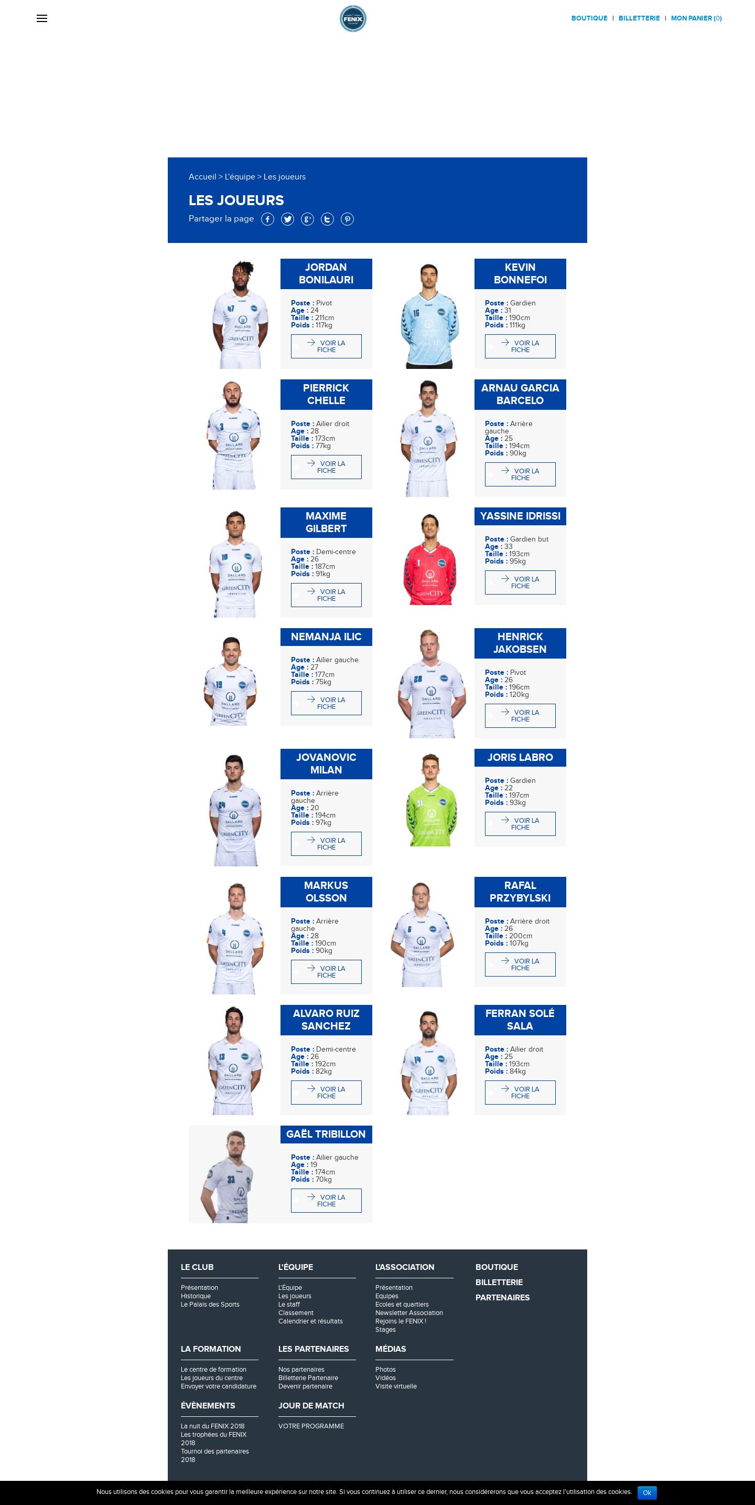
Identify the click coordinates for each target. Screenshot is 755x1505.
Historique (196, 1296)
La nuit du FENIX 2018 (213, 1426)
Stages (385, 1330)
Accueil (203, 177)
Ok (647, 1493)
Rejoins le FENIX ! (400, 1321)
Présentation (199, 1288)
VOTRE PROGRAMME (311, 1426)
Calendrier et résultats (310, 1321)
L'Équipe (290, 1288)
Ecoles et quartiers (402, 1304)
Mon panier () (696, 18)
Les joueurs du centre (212, 1378)
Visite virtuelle (396, 1386)
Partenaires (503, 1298)
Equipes (386, 1296)
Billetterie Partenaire (308, 1378)
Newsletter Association (409, 1313)
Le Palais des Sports (210, 1304)
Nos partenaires (301, 1369)
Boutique (589, 18)
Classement (296, 1313)
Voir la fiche (331, 346)
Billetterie (639, 18)
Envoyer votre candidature (218, 1386)
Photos (385, 1369)
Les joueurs (294, 1296)
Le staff (289, 1304)
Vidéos (385, 1378)
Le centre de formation (213, 1369)
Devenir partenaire (305, 1386)
